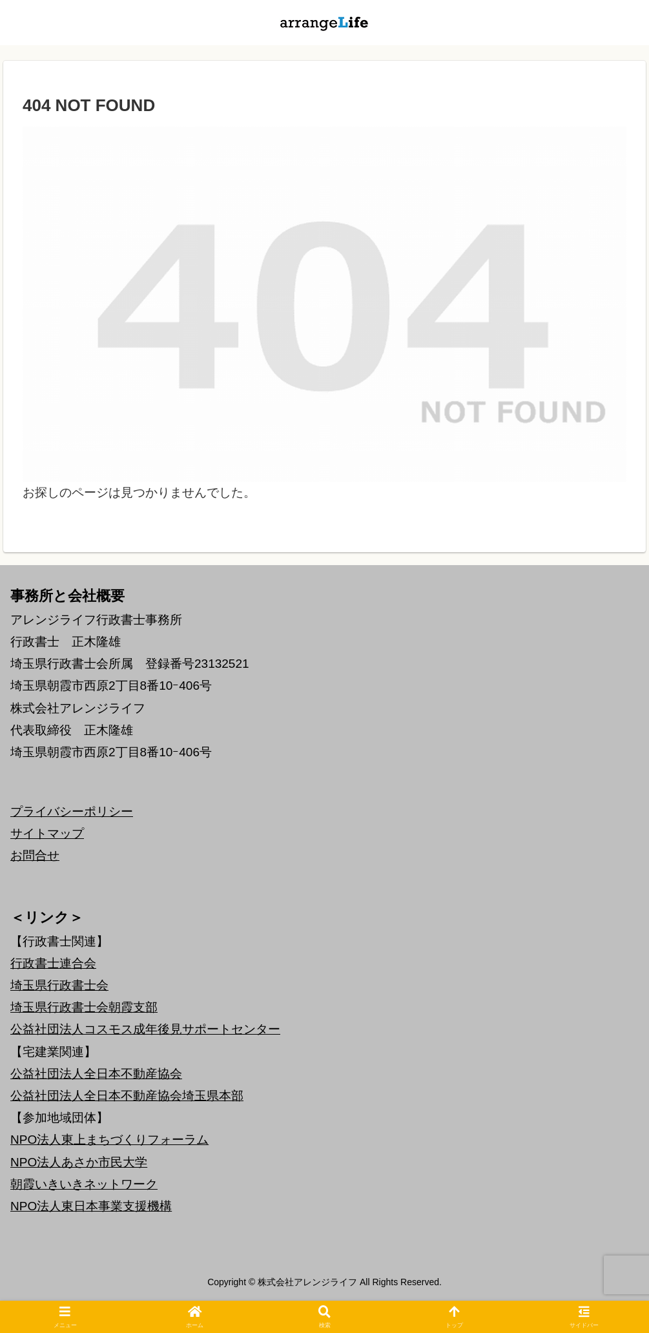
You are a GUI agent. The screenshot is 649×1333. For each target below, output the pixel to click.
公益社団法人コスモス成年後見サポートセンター (145, 1029)
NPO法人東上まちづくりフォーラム (109, 1139)
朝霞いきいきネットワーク (84, 1184)
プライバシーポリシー (71, 811)
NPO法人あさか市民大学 (78, 1162)
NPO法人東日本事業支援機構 (91, 1206)
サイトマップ (47, 833)
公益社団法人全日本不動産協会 (96, 1073)
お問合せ (34, 855)
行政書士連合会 (53, 963)
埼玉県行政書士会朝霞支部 (84, 1007)
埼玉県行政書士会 (59, 985)
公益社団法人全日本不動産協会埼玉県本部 (126, 1095)
